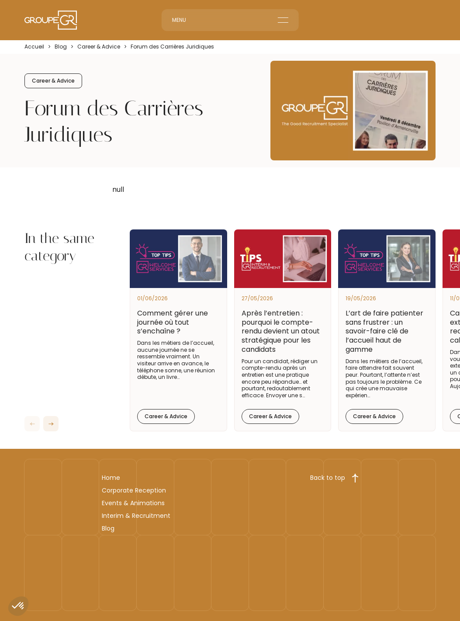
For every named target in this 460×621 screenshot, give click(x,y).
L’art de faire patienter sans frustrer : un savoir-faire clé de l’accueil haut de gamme (384, 331)
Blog (61, 46)
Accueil (34, 46)
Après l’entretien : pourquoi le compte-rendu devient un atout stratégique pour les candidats (281, 331)
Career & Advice (98, 46)
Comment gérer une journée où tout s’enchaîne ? (172, 322)
